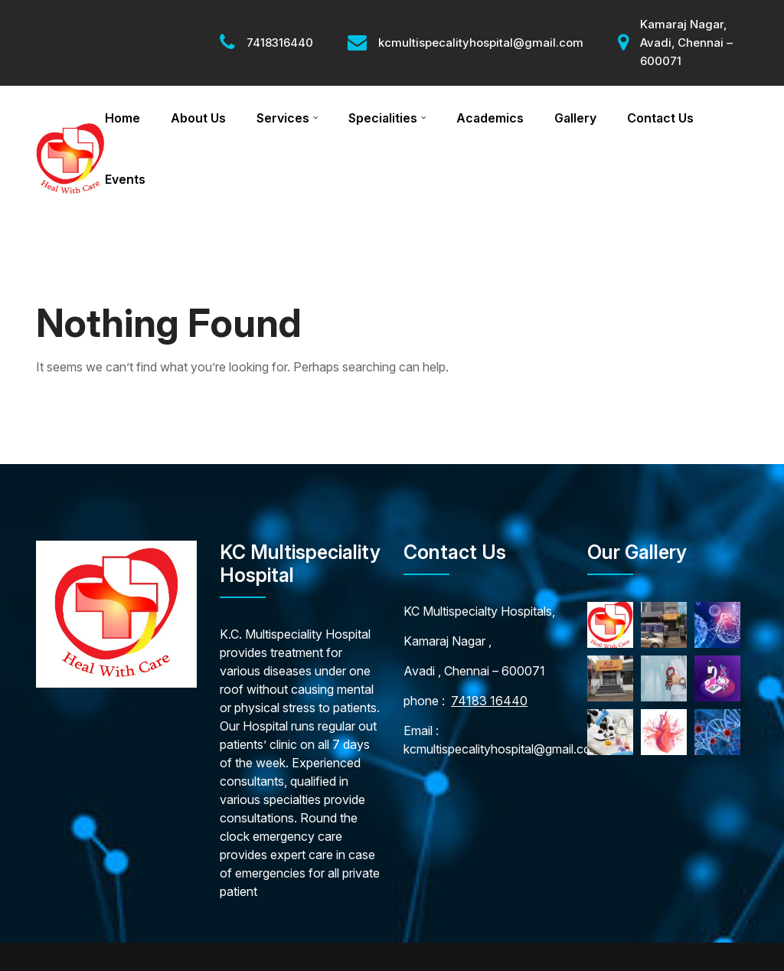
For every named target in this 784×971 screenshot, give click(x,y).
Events (125, 179)
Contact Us (660, 118)
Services (282, 118)
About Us (198, 118)
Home (122, 118)
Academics (490, 118)
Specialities (382, 118)
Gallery (575, 118)
